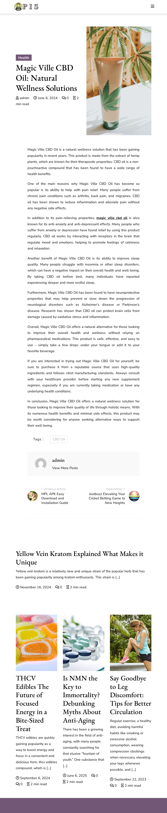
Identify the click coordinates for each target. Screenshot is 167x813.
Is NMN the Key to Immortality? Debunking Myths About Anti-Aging (82, 699)
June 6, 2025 (75, 775)
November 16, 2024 (34, 587)
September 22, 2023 (128, 779)
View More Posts (65, 468)
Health (23, 57)
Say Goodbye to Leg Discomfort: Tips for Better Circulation (130, 694)
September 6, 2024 (33, 778)
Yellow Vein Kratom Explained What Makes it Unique (79, 558)
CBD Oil (59, 439)
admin (23, 98)
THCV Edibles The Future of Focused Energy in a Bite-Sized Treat (32, 703)
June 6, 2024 (46, 98)
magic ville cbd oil (111, 218)
